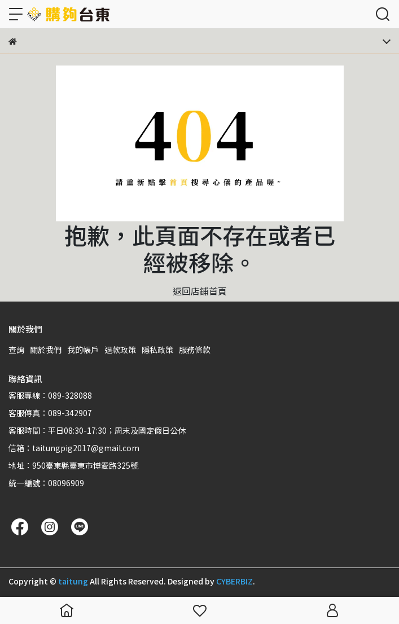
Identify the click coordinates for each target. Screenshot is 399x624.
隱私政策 (157, 349)
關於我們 (46, 349)
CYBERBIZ (234, 581)
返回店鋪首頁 (200, 291)
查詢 (16, 349)
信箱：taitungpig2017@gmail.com (73, 447)
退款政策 (120, 349)
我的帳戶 (83, 349)
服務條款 (195, 349)
